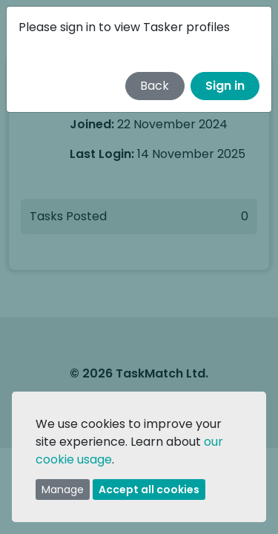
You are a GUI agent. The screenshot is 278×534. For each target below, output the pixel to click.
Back (154, 85)
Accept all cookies (149, 489)
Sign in (225, 85)
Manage (63, 489)
